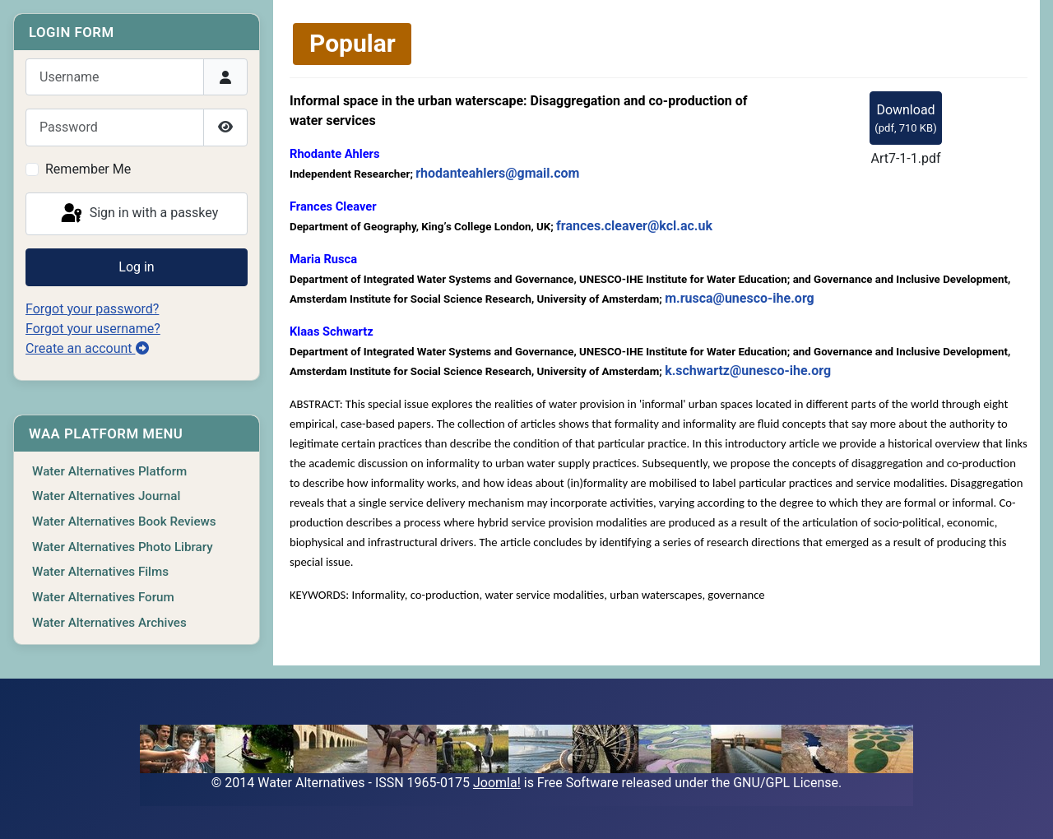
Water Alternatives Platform (109, 471)
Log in (136, 267)
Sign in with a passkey (138, 214)
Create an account (87, 348)
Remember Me (88, 169)
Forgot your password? (92, 309)
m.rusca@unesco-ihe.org (739, 298)
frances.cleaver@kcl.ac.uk (634, 226)
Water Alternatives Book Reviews (124, 521)
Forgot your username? (93, 328)
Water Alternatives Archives (109, 622)
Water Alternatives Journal (106, 496)
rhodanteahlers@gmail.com (497, 173)
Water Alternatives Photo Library (122, 547)
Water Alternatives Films (100, 571)
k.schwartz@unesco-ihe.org (748, 370)
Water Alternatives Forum (103, 597)
